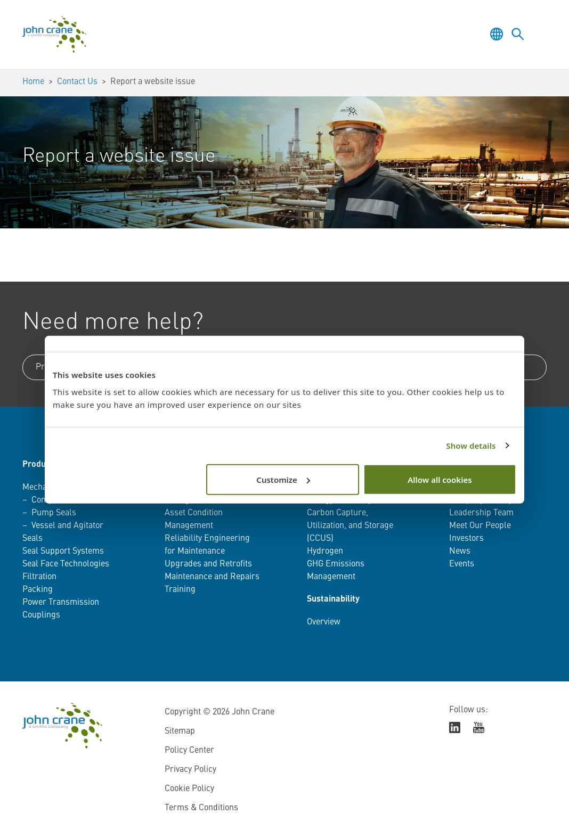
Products (40, 464)
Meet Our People (480, 526)
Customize (283, 479)
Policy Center (189, 750)
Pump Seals (53, 513)
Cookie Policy (189, 789)
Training (180, 590)
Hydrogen (325, 551)
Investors (466, 538)
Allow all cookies (440, 479)
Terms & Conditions (201, 808)
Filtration (39, 577)
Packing (37, 590)
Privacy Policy (190, 770)
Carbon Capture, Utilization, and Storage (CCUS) (350, 526)
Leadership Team (481, 513)
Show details (470, 445)
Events (461, 564)
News (459, 551)
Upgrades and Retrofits (208, 564)
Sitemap (180, 731)
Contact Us (77, 82)
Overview (323, 622)
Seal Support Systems (63, 551)
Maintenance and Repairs (212, 577)
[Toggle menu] (539, 34)
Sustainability (333, 599)
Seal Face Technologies (65, 564)
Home (33, 82)
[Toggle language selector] (496, 34)
